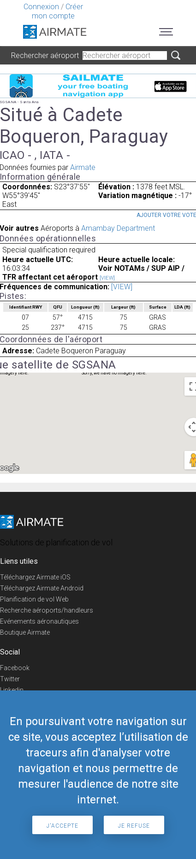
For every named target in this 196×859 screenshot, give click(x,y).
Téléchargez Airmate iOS (35, 577)
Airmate (82, 167)
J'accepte (62, 826)
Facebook (15, 668)
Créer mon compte (57, 11)
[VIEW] (107, 278)
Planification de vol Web (34, 599)
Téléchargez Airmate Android (41, 588)
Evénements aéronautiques (39, 621)
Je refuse (134, 826)
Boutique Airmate (25, 632)
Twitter (10, 679)
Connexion (41, 6)
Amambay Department (118, 228)
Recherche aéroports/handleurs (46, 610)
